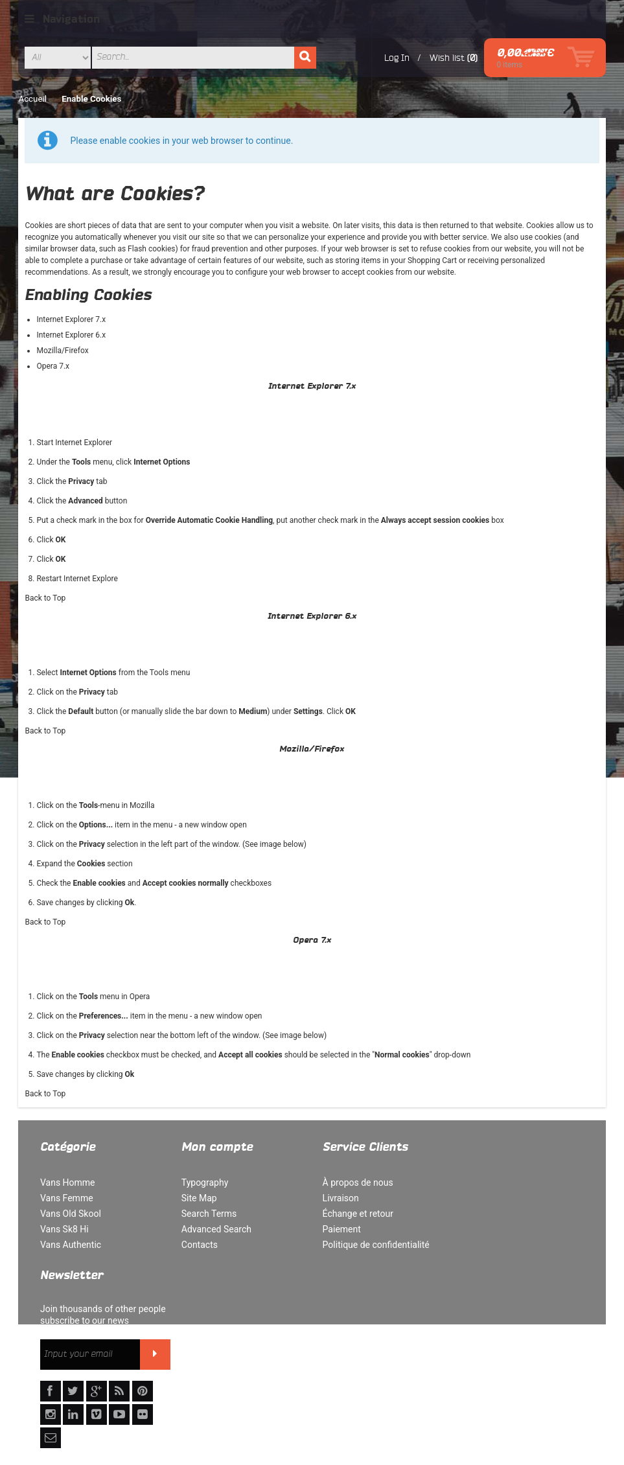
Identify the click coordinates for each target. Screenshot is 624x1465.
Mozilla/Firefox (63, 350)
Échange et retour (353, 1213)
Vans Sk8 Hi (64, 1229)
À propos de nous (353, 1182)
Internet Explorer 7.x (71, 319)
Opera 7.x (53, 366)
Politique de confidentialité (371, 1245)
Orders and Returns (306, 1394)
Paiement (337, 1229)
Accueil (33, 99)
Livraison (336, 1198)
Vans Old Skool (70, 1213)
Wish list (446, 57)
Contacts (197, 1245)
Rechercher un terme (130, 1394)
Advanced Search (214, 1229)
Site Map (196, 1198)
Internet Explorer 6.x (71, 335)
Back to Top (45, 598)
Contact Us (380, 1394)
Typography (202, 1182)
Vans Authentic (70, 1245)
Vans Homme (67, 1182)
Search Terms (207, 1213)
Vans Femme (66, 1198)
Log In (397, 57)
